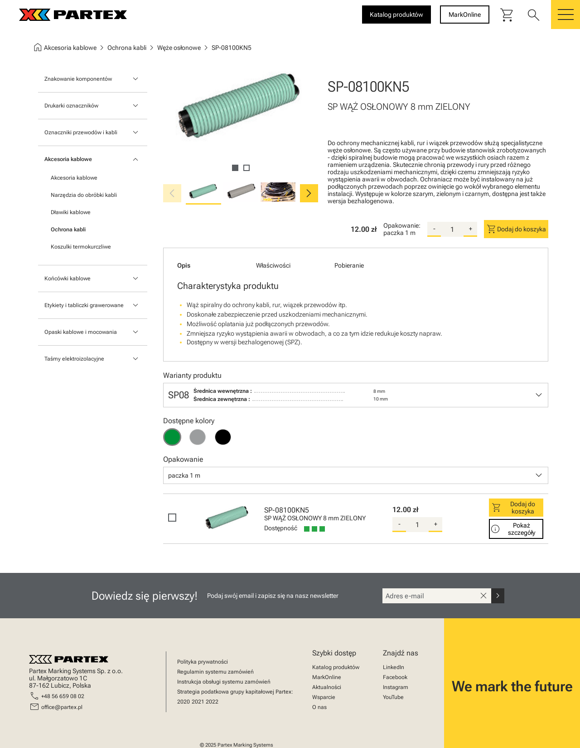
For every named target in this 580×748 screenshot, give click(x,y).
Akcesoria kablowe (68, 159)
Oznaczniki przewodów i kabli (80, 132)
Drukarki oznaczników (71, 106)
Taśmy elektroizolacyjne (74, 359)
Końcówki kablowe (67, 278)
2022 (212, 702)
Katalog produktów (335, 667)
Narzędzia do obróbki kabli (84, 195)
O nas (319, 707)
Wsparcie (323, 697)
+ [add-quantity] (470, 228)
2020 (183, 702)
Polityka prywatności (202, 662)
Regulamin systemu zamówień (215, 672)
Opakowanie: (401, 225)
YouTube (393, 697)
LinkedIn (393, 667)
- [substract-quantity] (434, 228)
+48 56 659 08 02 (62, 696)
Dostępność (280, 528)
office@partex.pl (61, 707)
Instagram (395, 687)
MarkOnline (326, 677)
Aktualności (326, 687)
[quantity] (452, 229)
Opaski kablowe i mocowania (80, 332)
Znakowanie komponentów (78, 79)
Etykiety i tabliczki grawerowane (84, 305)
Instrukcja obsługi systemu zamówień (224, 682)
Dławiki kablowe (71, 212)
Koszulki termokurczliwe (81, 247)
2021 (198, 702)
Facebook (395, 677)
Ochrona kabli (68, 229)
